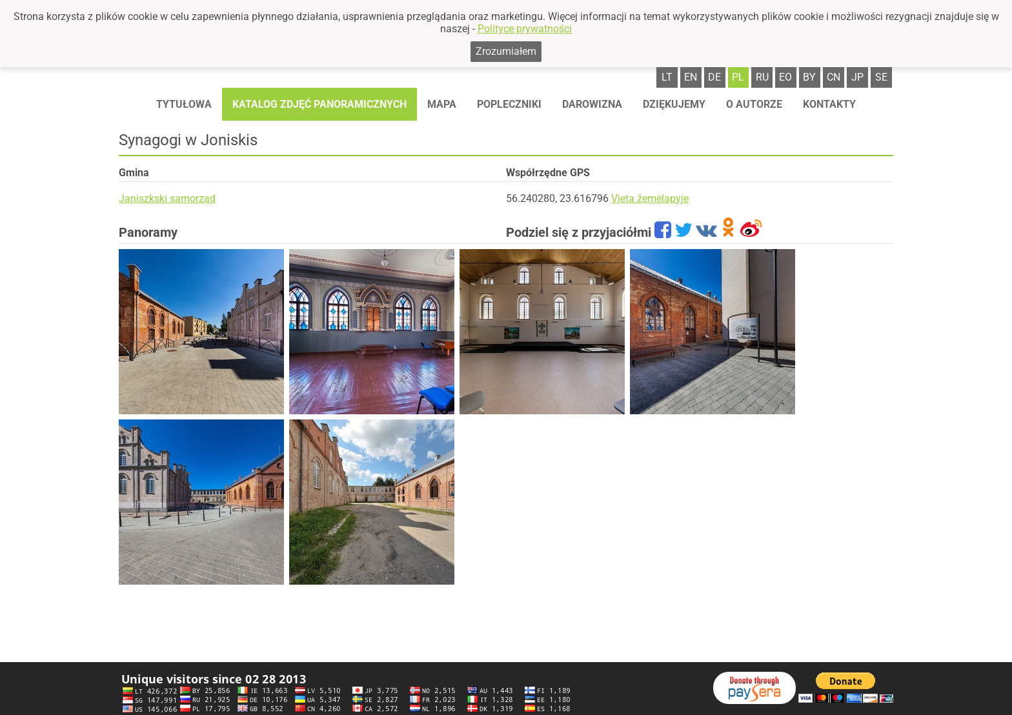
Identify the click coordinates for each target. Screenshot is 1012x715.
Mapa (441, 104)
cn (833, 77)
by (809, 77)
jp (857, 77)
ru (762, 77)
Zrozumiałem (506, 51)
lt (667, 77)
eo (785, 77)
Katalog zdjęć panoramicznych (319, 104)
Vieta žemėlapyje (650, 198)
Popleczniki (509, 104)
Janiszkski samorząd (167, 198)
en (690, 77)
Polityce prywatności (525, 29)
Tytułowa (184, 104)
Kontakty (829, 104)
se (881, 77)
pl (738, 77)
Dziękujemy (674, 104)
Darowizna (592, 104)
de (714, 77)
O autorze (754, 104)
